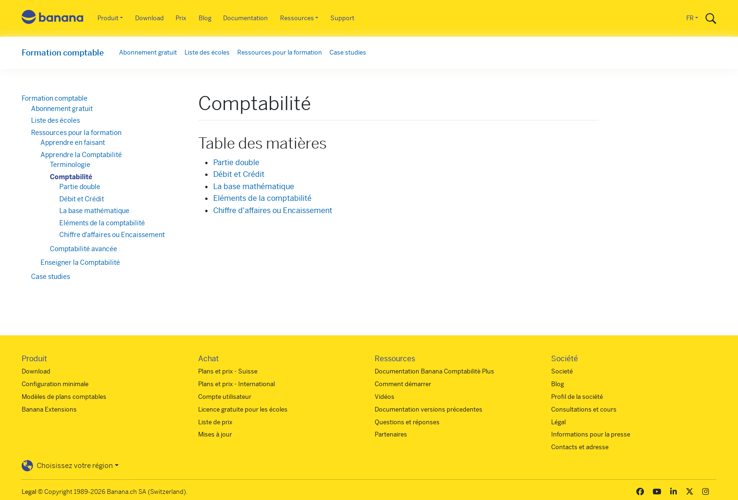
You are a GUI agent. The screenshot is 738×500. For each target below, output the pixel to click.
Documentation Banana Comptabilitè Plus (434, 371)
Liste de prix (215, 422)
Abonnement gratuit (148, 52)
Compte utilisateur (224, 397)
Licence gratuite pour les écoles (243, 409)
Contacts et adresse (580, 447)
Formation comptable (63, 53)
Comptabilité (71, 177)
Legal (29, 492)
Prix (181, 18)
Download (149, 18)
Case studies (347, 52)
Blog (205, 18)
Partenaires (391, 434)
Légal (558, 422)
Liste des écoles (207, 52)
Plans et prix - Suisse (227, 371)
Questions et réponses (407, 422)
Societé (562, 371)
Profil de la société (577, 397)
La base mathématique (253, 186)
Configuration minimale (55, 384)
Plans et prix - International (236, 384)
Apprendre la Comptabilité (81, 155)
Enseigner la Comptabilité (80, 262)
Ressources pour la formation (279, 52)
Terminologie (70, 164)
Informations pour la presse (590, 434)
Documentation (245, 18)
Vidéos (384, 397)
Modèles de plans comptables (64, 397)
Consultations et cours (584, 409)
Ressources (297, 18)
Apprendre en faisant (72, 142)
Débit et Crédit (239, 174)
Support (342, 18)
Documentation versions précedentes (428, 409)
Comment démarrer (403, 384)
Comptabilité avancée (83, 249)
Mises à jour (215, 434)
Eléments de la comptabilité (262, 198)
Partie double (236, 162)
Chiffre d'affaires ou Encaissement (272, 210)
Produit (108, 18)
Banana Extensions (49, 409)
